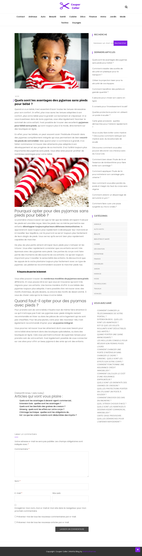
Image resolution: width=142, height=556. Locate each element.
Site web (56, 493)
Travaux (97, 289)
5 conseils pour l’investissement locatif (109, 106)
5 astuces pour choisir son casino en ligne (108, 99)
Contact (21, 16)
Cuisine (73, 16)
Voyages (76, 22)
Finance (93, 16)
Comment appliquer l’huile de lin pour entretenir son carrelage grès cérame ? (108, 174)
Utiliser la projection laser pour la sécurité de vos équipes (107, 82)
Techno (64, 22)
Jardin (113, 16)
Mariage (97, 274)
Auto (43, 16)
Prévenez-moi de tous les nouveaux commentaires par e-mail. (46, 516)
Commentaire (22, 449)
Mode (122, 16)
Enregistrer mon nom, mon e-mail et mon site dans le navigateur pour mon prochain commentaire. (50, 509)
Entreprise (98, 254)
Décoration (99, 249)
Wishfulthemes (89, 551)
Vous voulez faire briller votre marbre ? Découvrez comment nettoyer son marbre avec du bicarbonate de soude (109, 137)
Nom (18, 481)
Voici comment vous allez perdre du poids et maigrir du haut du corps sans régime (109, 186)
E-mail (18, 493)
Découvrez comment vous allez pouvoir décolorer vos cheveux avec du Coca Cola (109, 150)
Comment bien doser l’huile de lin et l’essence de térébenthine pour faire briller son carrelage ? (109, 162)
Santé (63, 16)
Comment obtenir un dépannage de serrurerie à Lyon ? (109, 196)
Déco (82, 16)
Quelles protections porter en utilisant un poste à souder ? (109, 113)
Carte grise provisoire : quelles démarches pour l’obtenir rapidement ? (109, 124)
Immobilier (98, 264)
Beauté (52, 16)
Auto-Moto (99, 229)
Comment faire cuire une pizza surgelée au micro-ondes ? (106, 205)
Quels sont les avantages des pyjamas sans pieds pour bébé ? (109, 61)
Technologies (100, 284)
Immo (103, 16)
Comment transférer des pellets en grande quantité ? (108, 90)
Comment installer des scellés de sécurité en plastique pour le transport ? (107, 71)
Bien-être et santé (101, 239)
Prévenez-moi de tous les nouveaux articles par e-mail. (43, 522)
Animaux (33, 16)
